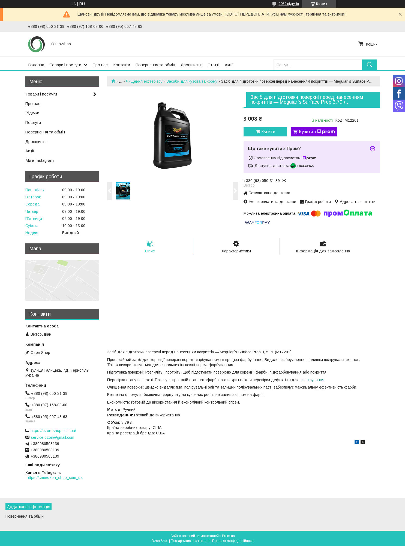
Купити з (317, 131)
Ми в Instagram (39, 160)
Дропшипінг (191, 64)
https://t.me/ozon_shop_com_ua (55, 477)
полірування (313, 380)
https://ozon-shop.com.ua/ (53, 430)
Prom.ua (228, 536)
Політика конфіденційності (233, 541)
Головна (36, 64)
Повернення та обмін (155, 64)
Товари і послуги (65, 64)
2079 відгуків (289, 4)
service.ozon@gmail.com (52, 437)
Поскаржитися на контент (190, 541)
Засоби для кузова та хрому (192, 81)
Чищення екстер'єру (144, 81)
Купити (268, 131)
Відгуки (32, 113)
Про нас (100, 64)
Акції (229, 64)
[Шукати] (369, 64)
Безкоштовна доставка (269, 193)
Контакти (121, 64)
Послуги (33, 122)
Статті (213, 64)
